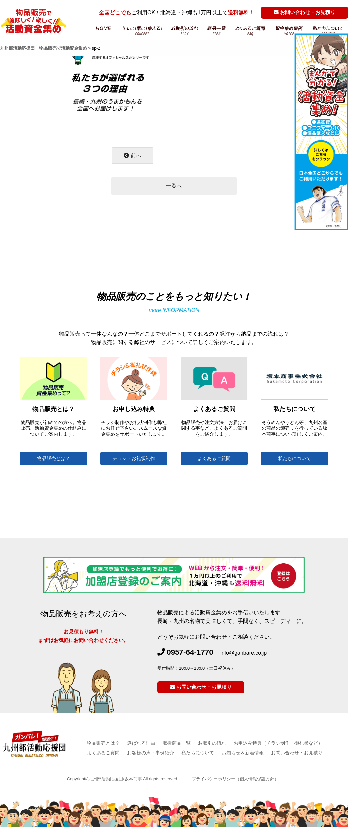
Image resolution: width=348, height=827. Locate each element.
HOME (103, 30)
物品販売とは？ (53, 458)
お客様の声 (289, 30)
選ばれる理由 (141, 743)
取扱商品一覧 (177, 743)
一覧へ (174, 186)
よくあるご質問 (250, 30)
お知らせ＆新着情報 (243, 752)
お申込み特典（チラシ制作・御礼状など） (278, 743)
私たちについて (294, 458)
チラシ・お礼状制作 (134, 458)
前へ (132, 155)
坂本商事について (328, 30)
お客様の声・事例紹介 (150, 752)
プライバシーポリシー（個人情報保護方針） (235, 778)
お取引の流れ (184, 30)
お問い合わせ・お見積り (304, 12)
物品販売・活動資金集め (142, 30)
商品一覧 (216, 30)
